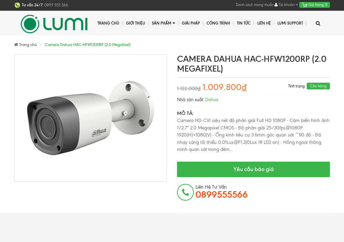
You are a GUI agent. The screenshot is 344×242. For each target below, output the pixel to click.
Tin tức (244, 23)
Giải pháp (191, 23)
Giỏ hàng (314, 4)
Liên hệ (264, 23)
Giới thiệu (135, 23)
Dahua (211, 99)
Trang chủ (108, 23)
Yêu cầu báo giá (253, 169)
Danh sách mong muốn (254, 4)
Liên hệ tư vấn (222, 192)
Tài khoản (286, 4)
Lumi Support (290, 23)
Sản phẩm (163, 23)
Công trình (218, 23)
